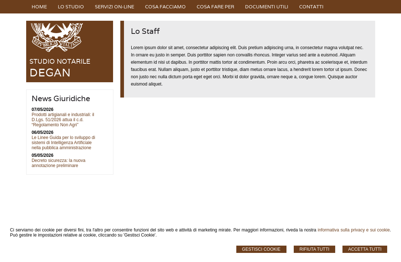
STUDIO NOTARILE (59, 61)
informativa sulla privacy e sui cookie (354, 230)
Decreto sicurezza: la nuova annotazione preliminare (58, 163)
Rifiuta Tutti (314, 249)
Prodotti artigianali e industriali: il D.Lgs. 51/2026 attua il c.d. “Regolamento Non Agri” (63, 119)
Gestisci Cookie (261, 249)
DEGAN (50, 73)
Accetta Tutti (365, 249)
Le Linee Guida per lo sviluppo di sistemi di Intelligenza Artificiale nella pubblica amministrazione (63, 142)
